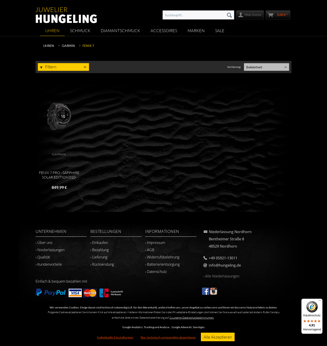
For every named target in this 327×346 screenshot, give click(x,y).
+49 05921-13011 (223, 257)
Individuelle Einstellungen (115, 337)
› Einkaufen (99, 242)
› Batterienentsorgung (162, 264)
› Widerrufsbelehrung (162, 257)
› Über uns (44, 242)
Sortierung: (234, 67)
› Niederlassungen (50, 249)
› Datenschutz (156, 271)
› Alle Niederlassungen (221, 276)
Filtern (48, 66)
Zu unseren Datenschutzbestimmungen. (191, 317)
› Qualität (43, 257)
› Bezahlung (99, 249)
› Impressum (155, 242)
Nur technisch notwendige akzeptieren (168, 337)
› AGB (149, 249)
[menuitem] (198, 14)
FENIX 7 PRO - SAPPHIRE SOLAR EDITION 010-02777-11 (59, 174)
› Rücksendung (102, 264)
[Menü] (319, 301)
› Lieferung (98, 257)
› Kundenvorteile (49, 264)
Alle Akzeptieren (218, 336)
